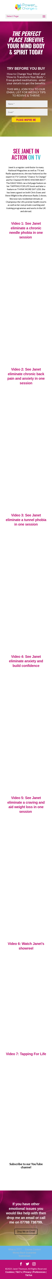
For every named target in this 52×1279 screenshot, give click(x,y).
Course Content (33, 1249)
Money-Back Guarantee (24, 1253)
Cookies (9, 1272)
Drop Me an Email (26, 1231)
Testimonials (24, 1256)
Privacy (27, 1272)
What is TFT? (15, 1249)
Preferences (39, 1272)
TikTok (28, 1275)
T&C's (19, 1272)
